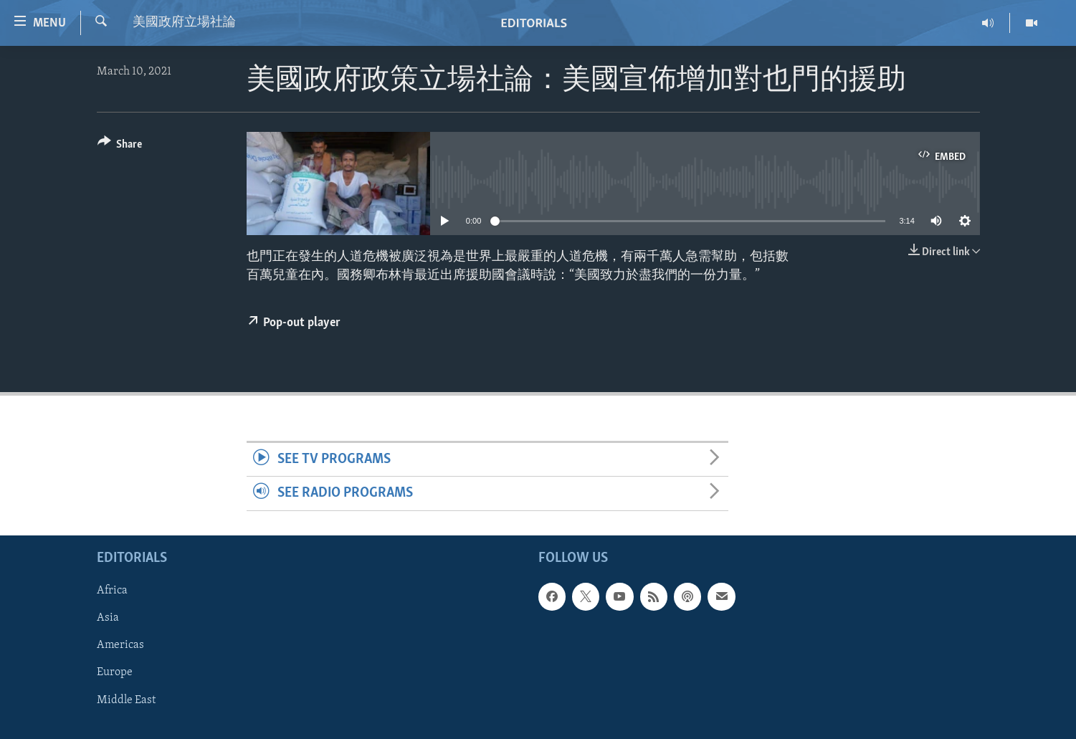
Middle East (126, 699)
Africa (112, 590)
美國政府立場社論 (184, 22)
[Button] (120, 146)
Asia (108, 618)
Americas (120, 645)
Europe (115, 672)
